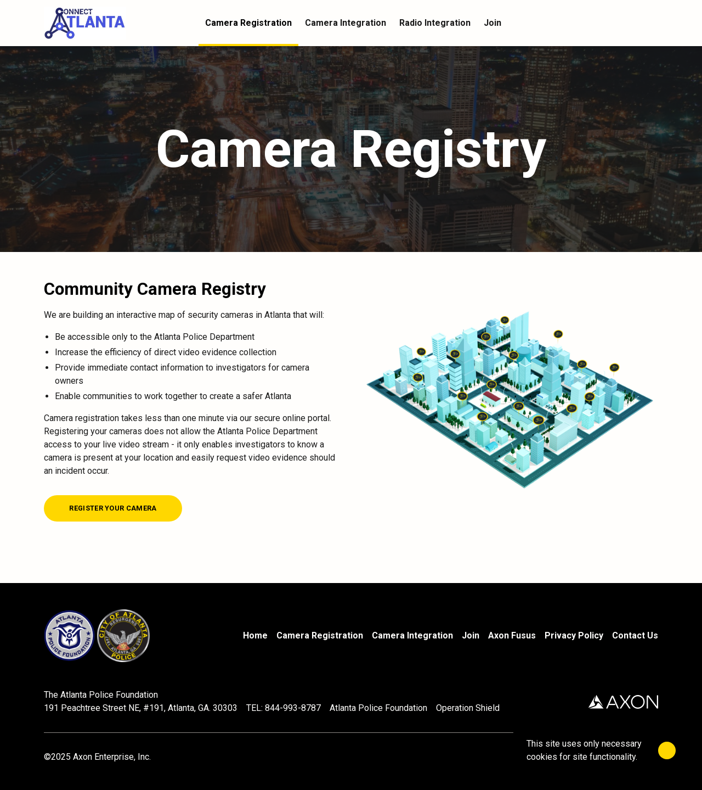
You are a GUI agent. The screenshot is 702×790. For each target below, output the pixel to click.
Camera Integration (412, 635)
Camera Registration (319, 635)
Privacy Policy (574, 635)
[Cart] (652, 23)
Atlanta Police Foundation (378, 708)
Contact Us (635, 635)
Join (470, 635)
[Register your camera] (113, 508)
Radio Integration (435, 23)
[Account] (630, 23)
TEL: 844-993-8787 (283, 708)
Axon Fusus (512, 635)
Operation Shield (468, 708)
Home (255, 635)
